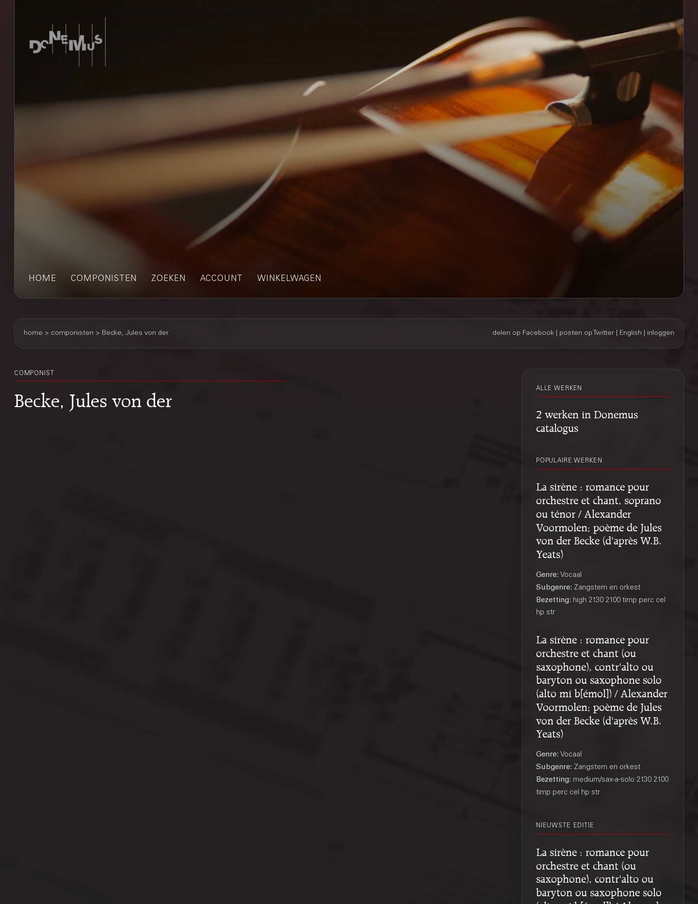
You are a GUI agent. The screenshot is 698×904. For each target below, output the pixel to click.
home (42, 279)
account (221, 279)
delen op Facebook (523, 333)
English (630, 333)
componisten (104, 279)
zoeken (168, 279)
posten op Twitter (586, 333)
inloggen (660, 333)
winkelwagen (289, 279)
